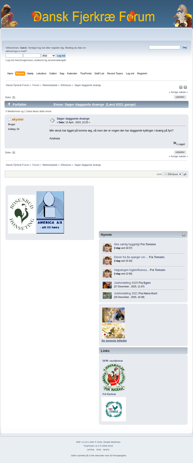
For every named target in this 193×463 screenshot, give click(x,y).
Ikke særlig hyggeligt (127, 244)
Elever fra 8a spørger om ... (131, 257)
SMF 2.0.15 (82, 442)
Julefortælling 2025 (126, 282)
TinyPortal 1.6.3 (91, 446)
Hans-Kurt (150, 293)
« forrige (173, 92)
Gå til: (159, 174)
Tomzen (150, 244)
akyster (18, 119)
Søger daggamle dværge (73, 118)
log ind (41, 47)
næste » (183, 92)
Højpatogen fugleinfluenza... (131, 270)
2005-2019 (107, 446)
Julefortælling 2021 (126, 293)
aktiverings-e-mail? (16, 51)
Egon (147, 282)
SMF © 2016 (95, 442)
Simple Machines (111, 442)
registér (55, 47)
